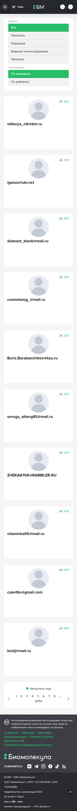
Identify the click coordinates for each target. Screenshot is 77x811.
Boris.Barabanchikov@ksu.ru (32, 358)
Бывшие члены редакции (29, 51)
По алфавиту (20, 74)
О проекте (11, 733)
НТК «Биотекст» (42, 806)
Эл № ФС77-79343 (13, 796)
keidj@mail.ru (19, 651)
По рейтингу (20, 82)
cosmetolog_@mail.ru (26, 299)
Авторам (28, 733)
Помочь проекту (42, 737)
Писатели (18, 35)
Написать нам (14, 741)
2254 (38, 701)
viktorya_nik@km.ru (24, 124)
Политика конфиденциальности (27, 745)
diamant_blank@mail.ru (27, 241)
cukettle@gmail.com (25, 592)
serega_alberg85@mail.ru (30, 416)
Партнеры (44, 733)
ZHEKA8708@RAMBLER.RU (31, 475)
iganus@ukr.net (20, 182)
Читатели (17, 59)
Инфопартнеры (15, 737)
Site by (13, 801)
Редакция (18, 43)
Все (13, 27)
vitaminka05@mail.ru (25, 534)
